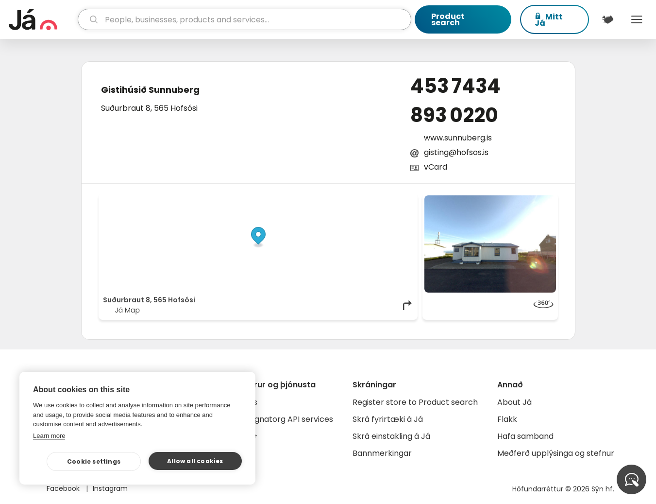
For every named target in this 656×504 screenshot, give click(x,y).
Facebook (64, 488)
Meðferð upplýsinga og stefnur (555, 453)
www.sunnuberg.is (458, 137)
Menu (636, 19)
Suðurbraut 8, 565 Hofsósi (149, 108)
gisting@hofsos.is (456, 152)
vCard (435, 167)
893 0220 (454, 115)
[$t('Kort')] (607, 19)
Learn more (49, 435)
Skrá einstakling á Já (391, 436)
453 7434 (455, 86)
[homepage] (42, 19)
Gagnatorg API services (288, 419)
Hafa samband (525, 436)
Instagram (110, 488)
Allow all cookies (195, 461)
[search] (244, 19)
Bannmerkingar (382, 453)
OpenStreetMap (347, 200)
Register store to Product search (415, 402)
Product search (448, 19)
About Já (514, 402)
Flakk (507, 419)
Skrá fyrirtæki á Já (388, 419)
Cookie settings (93, 461)
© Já (313, 200)
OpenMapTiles (394, 200)
